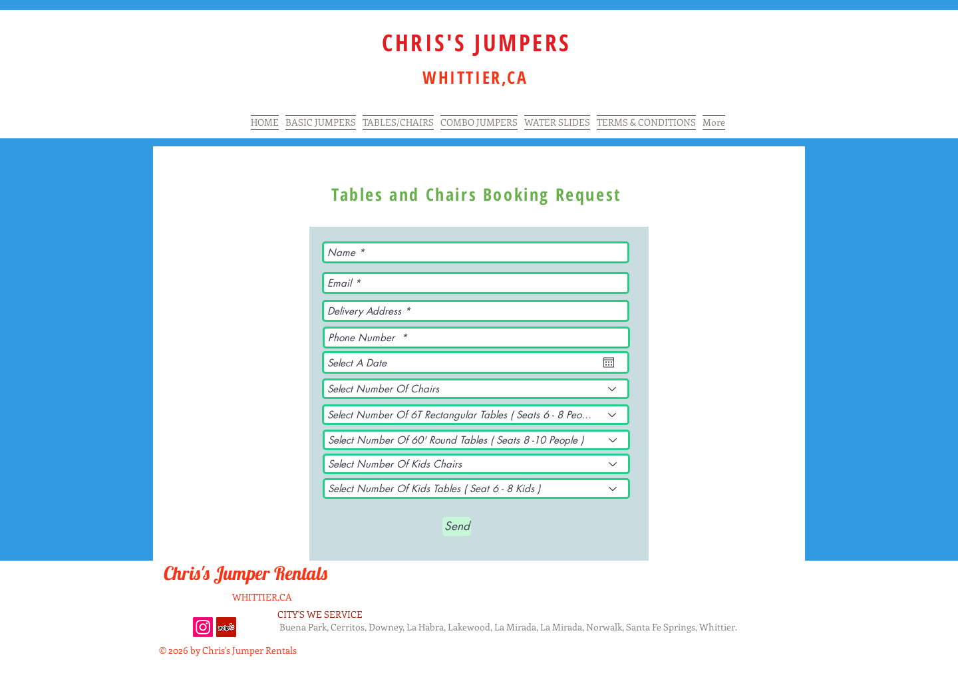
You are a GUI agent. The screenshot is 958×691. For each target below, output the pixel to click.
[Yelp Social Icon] (226, 627)
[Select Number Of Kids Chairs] (476, 464)
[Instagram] (203, 627)
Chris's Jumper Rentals (247, 573)
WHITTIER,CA (262, 597)
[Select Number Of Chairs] (475, 388)
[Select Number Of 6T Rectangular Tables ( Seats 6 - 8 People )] (475, 414)
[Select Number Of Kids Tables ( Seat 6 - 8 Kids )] (476, 488)
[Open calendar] (608, 362)
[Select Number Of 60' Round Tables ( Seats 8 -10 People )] (476, 440)
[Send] (456, 526)
